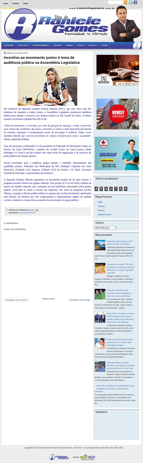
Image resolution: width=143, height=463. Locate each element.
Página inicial (48, 299)
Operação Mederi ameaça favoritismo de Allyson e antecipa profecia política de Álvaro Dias (121, 366)
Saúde (104, 45)
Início (5, 4)
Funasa (101, 210)
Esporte (57, 45)
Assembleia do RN (28, 212)
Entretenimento (41, 45)
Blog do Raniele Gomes (48, 448)
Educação (23, 45)
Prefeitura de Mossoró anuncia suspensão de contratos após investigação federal (120, 342)
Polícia (80, 45)
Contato (15, 4)
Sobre (25, 4)
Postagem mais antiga (79, 300)
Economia (9, 45)
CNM (100, 202)
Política (93, 45)
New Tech (78, 448)
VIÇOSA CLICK (104, 214)
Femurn (101, 206)
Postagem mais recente (16, 300)
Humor (69, 45)
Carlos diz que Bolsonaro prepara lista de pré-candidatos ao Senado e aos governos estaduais (115, 389)
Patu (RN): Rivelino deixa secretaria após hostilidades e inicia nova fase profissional (119, 293)
